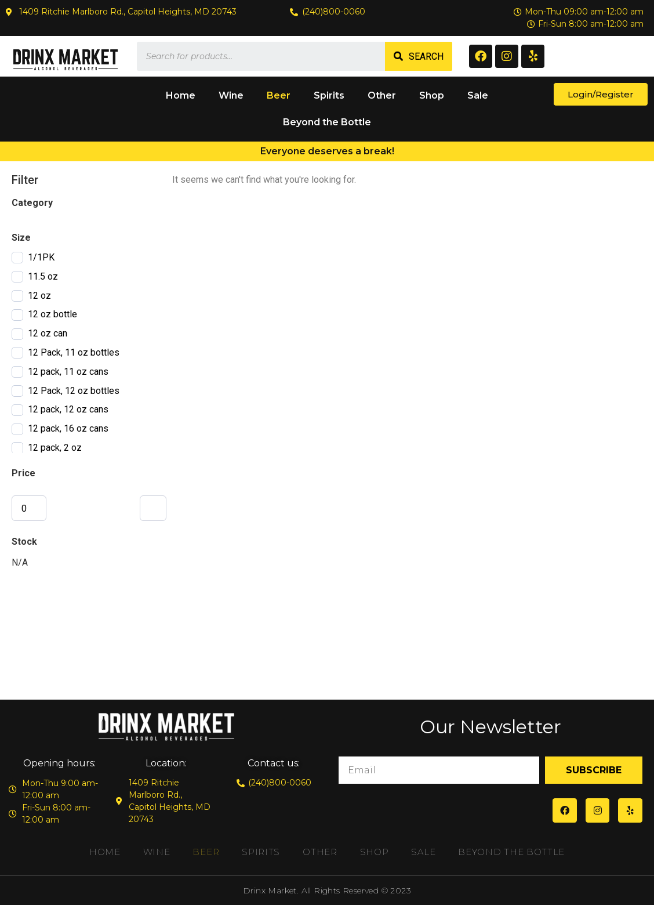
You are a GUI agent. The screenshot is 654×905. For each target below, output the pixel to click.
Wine (231, 95)
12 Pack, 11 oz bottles (73, 352)
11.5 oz (43, 276)
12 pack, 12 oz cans (68, 409)
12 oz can (47, 333)
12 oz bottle (52, 314)
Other (382, 95)
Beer (278, 95)
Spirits (329, 95)
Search (426, 56)
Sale (477, 95)
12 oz (39, 295)
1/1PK (41, 257)
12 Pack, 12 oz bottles (73, 390)
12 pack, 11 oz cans (68, 371)
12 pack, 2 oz (55, 447)
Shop (431, 95)
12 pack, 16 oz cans (68, 428)
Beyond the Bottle (327, 122)
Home (180, 95)
